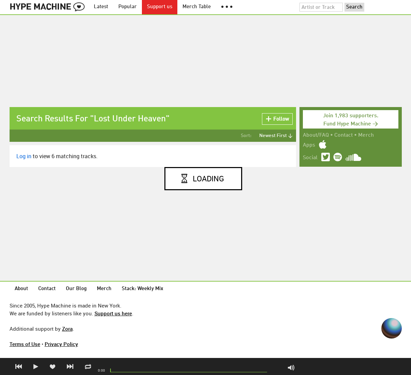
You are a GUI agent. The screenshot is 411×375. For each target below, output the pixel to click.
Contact (343, 135)
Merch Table (196, 7)
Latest (101, 7)
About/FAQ (316, 135)
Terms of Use (25, 344)
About (21, 288)
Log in (23, 156)
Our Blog (76, 288)
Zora (67, 328)
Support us (159, 7)
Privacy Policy (61, 344)
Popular (127, 7)
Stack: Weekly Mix (142, 288)
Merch (366, 135)
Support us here (113, 313)
